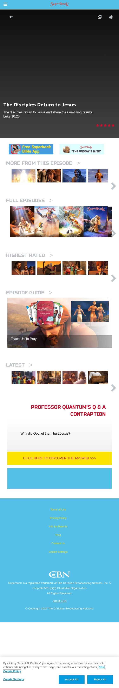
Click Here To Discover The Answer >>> (59, 524)
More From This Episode (43, 163)
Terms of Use (58, 575)
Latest (19, 416)
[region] (59, 672)
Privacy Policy (58, 583)
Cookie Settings (58, 617)
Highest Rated (29, 291)
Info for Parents (58, 592)
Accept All (71, 679)
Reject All (100, 679)
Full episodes (29, 215)
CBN (60, 641)
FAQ (58, 600)
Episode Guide (29, 343)
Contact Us (58, 609)
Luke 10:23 (11, 116)
